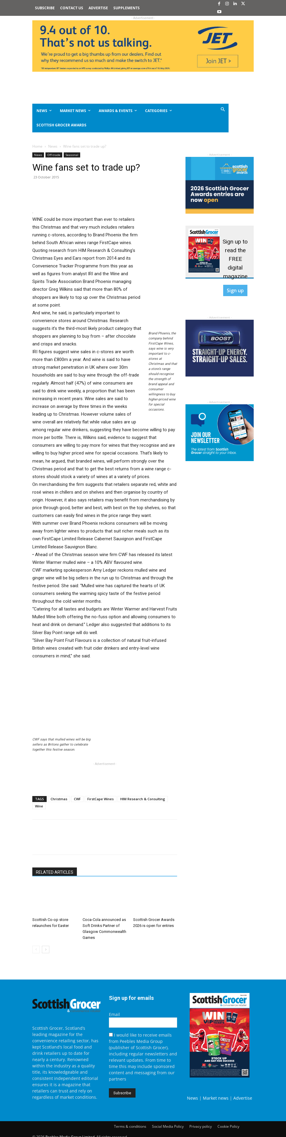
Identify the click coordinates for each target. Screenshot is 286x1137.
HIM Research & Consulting (142, 799)
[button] (211, 110)
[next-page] (45, 949)
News (52, 146)
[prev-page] (36, 949)
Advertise (242, 1098)
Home (37, 146)
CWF (77, 799)
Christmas (59, 799)
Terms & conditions (130, 1126)
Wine (39, 806)
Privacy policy (200, 1126)
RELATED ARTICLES (54, 872)
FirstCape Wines (100, 799)
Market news (216, 1098)
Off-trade (53, 155)
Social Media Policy (168, 1126)
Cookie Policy (228, 1126)
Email (114, 1014)
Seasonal (72, 155)
